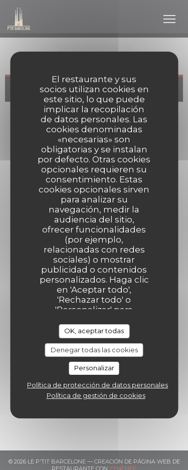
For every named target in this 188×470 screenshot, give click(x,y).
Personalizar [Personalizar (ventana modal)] (94, 368)
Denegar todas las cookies (94, 350)
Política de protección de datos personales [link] (97, 385)
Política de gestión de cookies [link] (96, 395)
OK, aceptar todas (94, 331)
